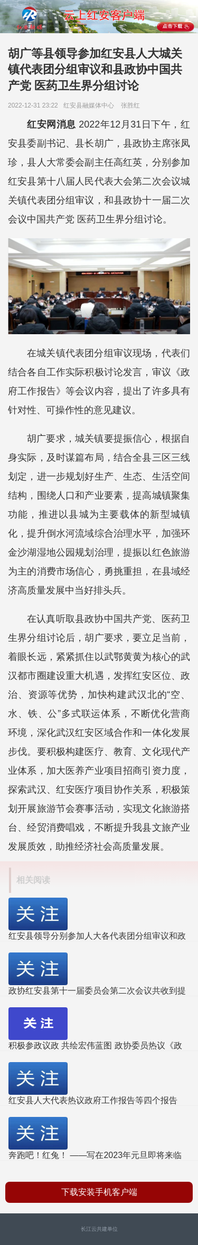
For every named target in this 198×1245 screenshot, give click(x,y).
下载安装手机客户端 (99, 1192)
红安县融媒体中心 (91, 105)
